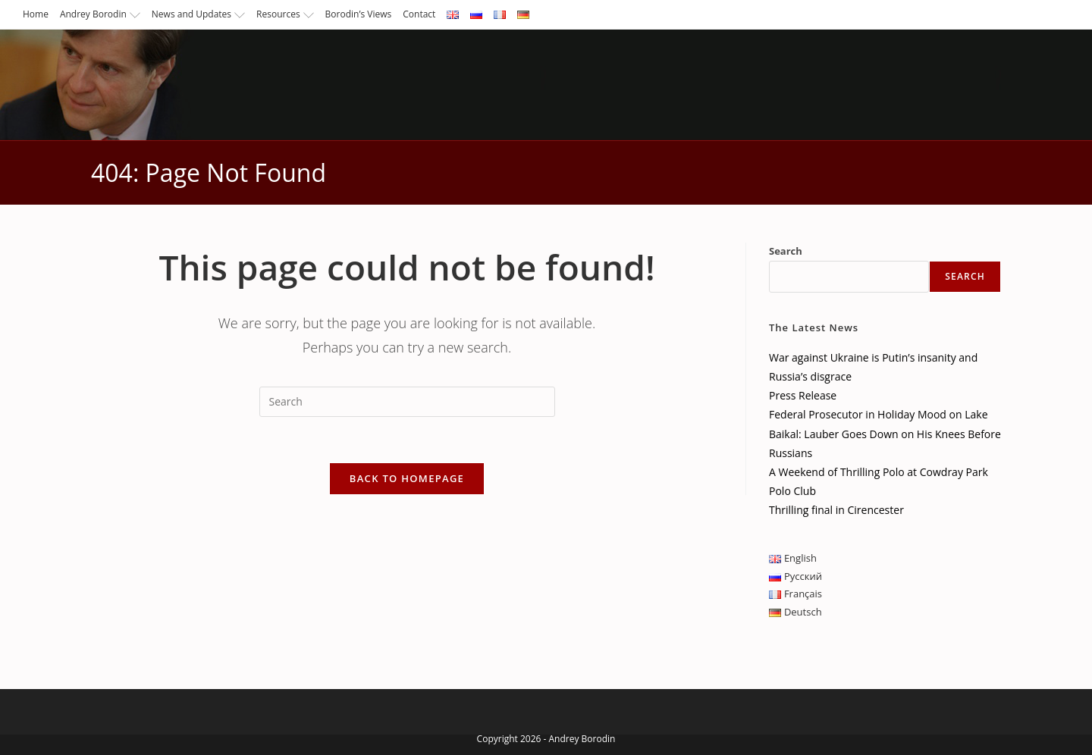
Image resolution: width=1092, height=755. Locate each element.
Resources (285, 14)
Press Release (802, 395)
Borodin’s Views (358, 14)
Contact (419, 14)
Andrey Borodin (100, 14)
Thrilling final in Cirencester (836, 510)
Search (785, 251)
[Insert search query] (407, 402)
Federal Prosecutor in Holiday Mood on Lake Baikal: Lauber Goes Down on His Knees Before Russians (885, 433)
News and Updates (198, 14)
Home (36, 14)
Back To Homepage (407, 478)
